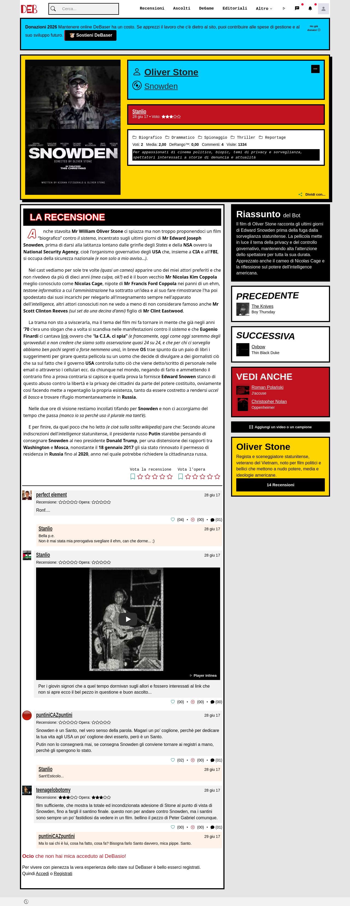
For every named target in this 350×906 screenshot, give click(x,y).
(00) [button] (216, 702)
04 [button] (181, 520)
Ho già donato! (313, 28)
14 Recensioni (280, 485)
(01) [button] (216, 520)
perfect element (51, 495)
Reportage (272, 137)
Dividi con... (312, 195)
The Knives (262, 306)
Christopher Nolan (269, 402)
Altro (262, 8)
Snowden (161, 86)
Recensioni (152, 8)
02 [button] (181, 760)
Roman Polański (268, 387)
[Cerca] (83, 9)
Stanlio (139, 112)
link (64, 336)
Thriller (243, 137)
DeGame (206, 8)
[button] (284, 9)
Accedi (42, 872)
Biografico (147, 137)
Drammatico (179, 137)
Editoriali (235, 8)
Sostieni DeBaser (90, 35)
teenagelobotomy (53, 789)
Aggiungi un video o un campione (280, 427)
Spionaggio (212, 137)
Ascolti (181, 8)
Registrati (63, 872)
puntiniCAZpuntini (54, 714)
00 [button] (201, 520)
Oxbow (258, 347)
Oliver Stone (171, 72)
